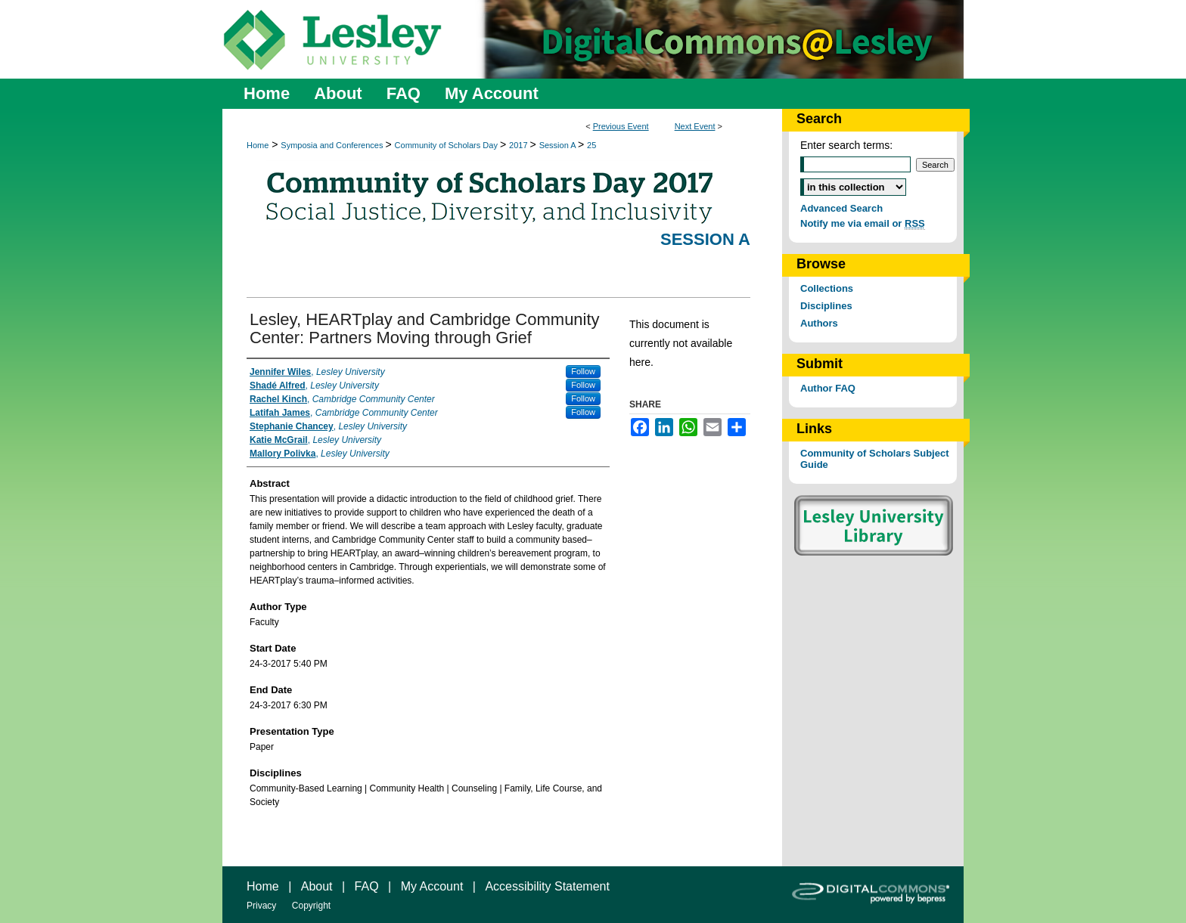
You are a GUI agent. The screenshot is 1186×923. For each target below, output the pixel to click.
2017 (519, 145)
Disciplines (826, 305)
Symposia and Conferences (333, 145)
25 (591, 145)
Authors (819, 323)
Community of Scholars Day (447, 145)
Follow (583, 371)
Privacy (261, 905)
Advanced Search (841, 208)
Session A (558, 145)
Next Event (695, 126)
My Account (432, 886)
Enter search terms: (846, 145)
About (317, 886)
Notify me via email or (862, 223)
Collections (826, 288)
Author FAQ (827, 388)
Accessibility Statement (547, 886)
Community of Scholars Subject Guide (874, 459)
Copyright (311, 905)
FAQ (367, 886)
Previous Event (621, 126)
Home (258, 145)
